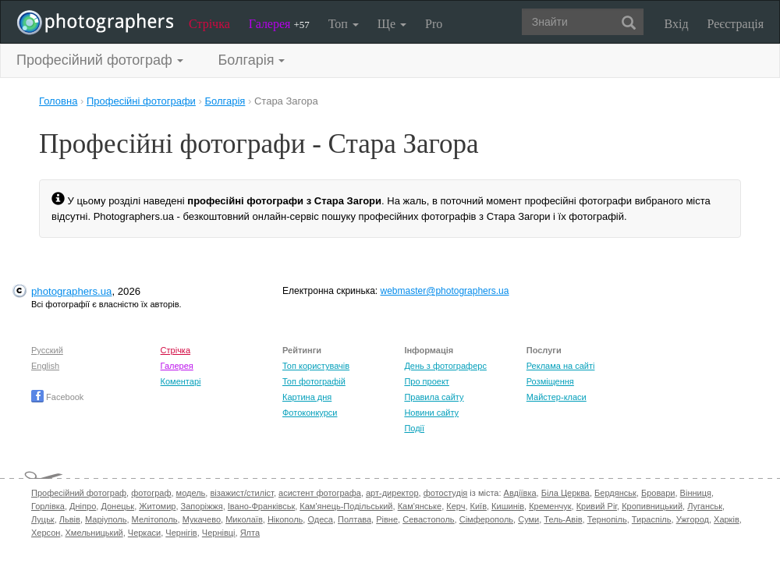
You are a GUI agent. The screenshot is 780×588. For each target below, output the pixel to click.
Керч (455, 506)
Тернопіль (607, 519)
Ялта (250, 532)
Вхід (677, 23)
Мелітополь (155, 519)
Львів (69, 519)
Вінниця (695, 493)
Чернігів (181, 532)
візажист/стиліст (241, 493)
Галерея (279, 23)
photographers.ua (71, 291)
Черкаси (144, 532)
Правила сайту (433, 397)
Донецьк (117, 506)
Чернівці (219, 532)
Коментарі (181, 381)
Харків (726, 519)
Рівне (387, 519)
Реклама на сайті (560, 365)
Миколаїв (244, 519)
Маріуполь (105, 519)
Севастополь (428, 519)
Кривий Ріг (596, 506)
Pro (433, 23)
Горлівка (48, 506)
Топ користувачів (315, 365)
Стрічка (209, 23)
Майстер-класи (556, 397)
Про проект (426, 381)
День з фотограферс (445, 365)
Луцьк (43, 519)
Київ (478, 506)
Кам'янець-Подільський (346, 506)
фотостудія (446, 493)
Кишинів (507, 506)
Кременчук (550, 506)
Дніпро (82, 506)
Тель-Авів (563, 519)
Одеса (319, 519)
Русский (47, 350)
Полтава (354, 519)
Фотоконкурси (309, 412)
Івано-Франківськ (261, 506)
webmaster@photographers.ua (445, 290)
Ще (392, 23)
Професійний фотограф (78, 493)
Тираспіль (652, 519)
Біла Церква (565, 493)
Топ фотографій (314, 381)
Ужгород (692, 519)
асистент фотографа (319, 493)
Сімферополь (486, 519)
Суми (528, 519)
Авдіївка (520, 493)
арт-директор (392, 493)
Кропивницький (652, 506)
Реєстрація (735, 23)
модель (191, 493)
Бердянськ (615, 493)
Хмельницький (94, 532)
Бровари (658, 493)
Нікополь (285, 519)
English (45, 365)
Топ (343, 23)
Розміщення (550, 381)
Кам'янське (420, 506)
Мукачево (202, 519)
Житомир (157, 506)
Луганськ (704, 506)
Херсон (45, 532)
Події (414, 428)
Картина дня (307, 397)
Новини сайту (431, 412)
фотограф (151, 493)
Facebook (57, 397)
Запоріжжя (202, 506)
